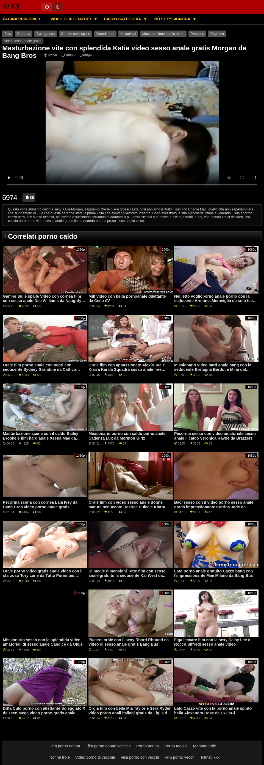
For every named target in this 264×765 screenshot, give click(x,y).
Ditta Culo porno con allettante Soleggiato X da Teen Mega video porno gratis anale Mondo (44, 713)
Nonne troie (59, 757)
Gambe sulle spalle (75, 34)
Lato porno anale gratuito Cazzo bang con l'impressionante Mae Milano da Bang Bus (213, 573)
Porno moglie (176, 746)
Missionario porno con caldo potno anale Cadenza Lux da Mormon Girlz (126, 435)
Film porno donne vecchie (108, 746)
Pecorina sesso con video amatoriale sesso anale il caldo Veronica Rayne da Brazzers (215, 435)
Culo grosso (46, 34)
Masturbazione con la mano (163, 34)
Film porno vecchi (180, 757)
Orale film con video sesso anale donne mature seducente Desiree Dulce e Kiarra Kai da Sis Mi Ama (126, 507)
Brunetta (23, 34)
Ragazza (217, 34)
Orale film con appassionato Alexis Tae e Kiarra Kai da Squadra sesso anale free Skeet (126, 369)
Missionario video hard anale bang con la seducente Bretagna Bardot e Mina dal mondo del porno (212, 369)
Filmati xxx (210, 757)
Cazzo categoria (123, 19)
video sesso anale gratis (22, 41)
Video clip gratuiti (71, 19)
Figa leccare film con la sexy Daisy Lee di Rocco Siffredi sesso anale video (213, 642)
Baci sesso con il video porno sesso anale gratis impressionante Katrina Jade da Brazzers (213, 507)
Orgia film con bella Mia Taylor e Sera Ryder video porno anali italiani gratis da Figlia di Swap (129, 713)
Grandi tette (105, 34)
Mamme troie (204, 746)
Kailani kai (128, 34)
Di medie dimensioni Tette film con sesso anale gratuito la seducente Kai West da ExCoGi (127, 575)
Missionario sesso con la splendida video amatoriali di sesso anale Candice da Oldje (43, 642)
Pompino (197, 34)
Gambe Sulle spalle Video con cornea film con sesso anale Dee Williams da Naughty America (42, 301)
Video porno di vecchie (95, 757)
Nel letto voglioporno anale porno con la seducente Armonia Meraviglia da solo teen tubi (214, 301)
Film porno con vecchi (140, 757)
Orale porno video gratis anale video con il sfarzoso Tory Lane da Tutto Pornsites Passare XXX (42, 575)
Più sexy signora (172, 19)
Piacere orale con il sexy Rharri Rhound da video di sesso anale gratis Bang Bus (128, 642)
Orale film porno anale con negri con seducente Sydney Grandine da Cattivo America (39, 369)
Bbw (7, 34)
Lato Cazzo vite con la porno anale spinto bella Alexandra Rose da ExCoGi (213, 710)
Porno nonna (147, 746)
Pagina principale (22, 19)
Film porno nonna (64, 746)
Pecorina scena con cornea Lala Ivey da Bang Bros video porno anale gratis (40, 504)
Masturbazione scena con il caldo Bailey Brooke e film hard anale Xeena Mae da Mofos (40, 438)
